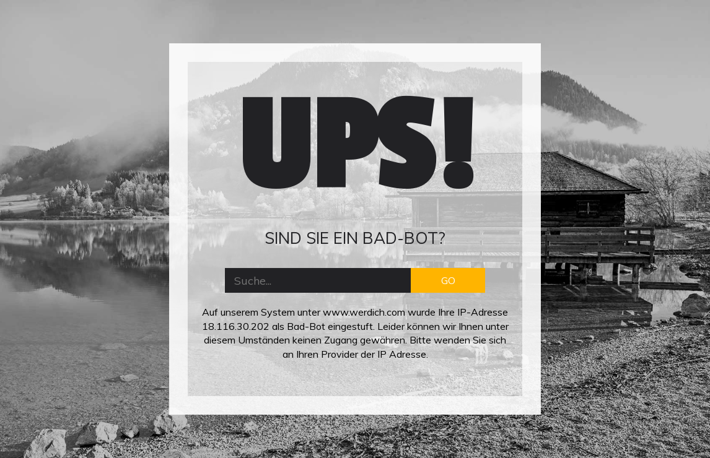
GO (448, 280)
